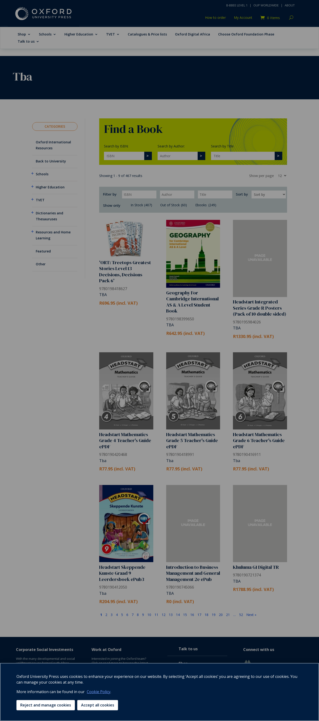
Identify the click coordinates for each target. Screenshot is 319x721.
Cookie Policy (98, 691)
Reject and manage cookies (45, 705)
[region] (159, 692)
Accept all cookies (97, 705)
